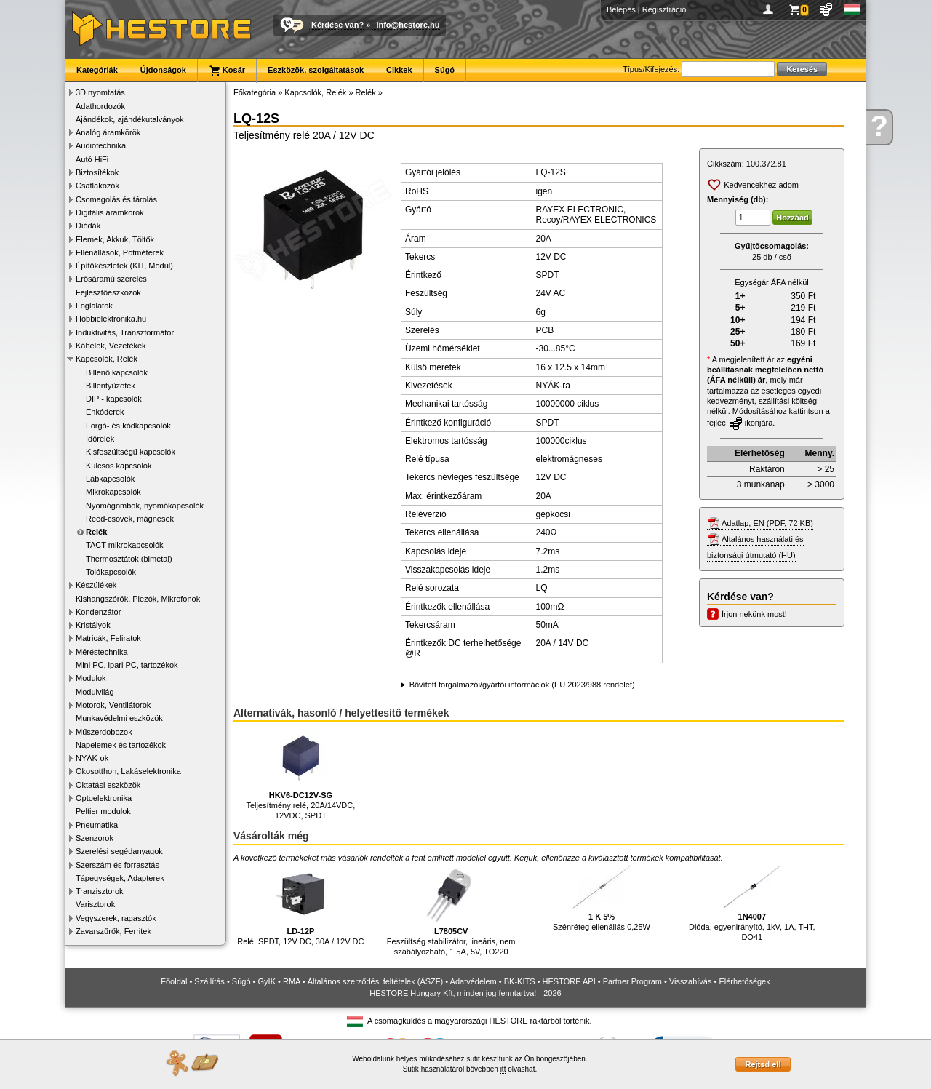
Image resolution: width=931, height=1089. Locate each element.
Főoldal (174, 981)
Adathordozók (100, 106)
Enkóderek (105, 411)
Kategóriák (97, 69)
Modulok (91, 678)
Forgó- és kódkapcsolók (128, 425)
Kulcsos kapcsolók (119, 465)
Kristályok (93, 625)
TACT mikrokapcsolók (125, 544)
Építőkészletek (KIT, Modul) (124, 265)
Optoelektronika (104, 798)
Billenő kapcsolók (117, 372)
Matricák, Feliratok (108, 638)
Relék (96, 531)
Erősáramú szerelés (111, 278)
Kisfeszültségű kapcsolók (130, 451)
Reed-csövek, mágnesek (130, 518)
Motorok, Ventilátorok (113, 705)
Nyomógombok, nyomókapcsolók (145, 505)
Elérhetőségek (744, 981)
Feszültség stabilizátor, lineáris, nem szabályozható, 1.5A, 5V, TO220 (451, 910)
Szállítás (209, 981)
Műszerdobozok (104, 731)
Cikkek (399, 69)
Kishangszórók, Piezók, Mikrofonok (138, 598)
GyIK (267, 981)
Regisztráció (664, 9)
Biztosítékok (97, 172)
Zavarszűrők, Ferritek (113, 931)
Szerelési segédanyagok (119, 851)
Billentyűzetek (110, 385)
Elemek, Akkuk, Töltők (115, 239)
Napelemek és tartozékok (121, 745)
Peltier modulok (103, 811)
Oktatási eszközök (108, 785)
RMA (291, 981)
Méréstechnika (102, 651)
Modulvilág (95, 691)
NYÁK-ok (92, 758)
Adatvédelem (473, 981)
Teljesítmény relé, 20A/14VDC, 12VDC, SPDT (301, 774)
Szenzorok (94, 838)
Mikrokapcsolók (113, 491)
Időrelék (100, 438)
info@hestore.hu (407, 24)
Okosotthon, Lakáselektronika (128, 771)
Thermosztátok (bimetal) (129, 558)
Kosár (227, 70)
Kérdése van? (337, 24)
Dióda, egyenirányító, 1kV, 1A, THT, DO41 (752, 903)
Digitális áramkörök (110, 212)
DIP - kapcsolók (114, 398)
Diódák (88, 225)
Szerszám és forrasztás (117, 865)
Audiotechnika (101, 145)
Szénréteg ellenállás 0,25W (601, 898)
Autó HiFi (92, 159)
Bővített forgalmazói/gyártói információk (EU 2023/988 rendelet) (522, 684)
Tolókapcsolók (111, 571)
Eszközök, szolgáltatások (316, 69)
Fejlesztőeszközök (108, 292)
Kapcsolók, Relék (106, 358)
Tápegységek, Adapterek (120, 878)
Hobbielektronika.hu (111, 318)
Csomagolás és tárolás (116, 199)
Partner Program (632, 981)
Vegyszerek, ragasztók (116, 918)
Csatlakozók (97, 185)
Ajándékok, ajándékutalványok (130, 119)
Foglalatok (94, 305)
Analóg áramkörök (108, 132)
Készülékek (96, 585)
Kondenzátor (98, 611)
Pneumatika (97, 825)
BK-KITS (519, 981)
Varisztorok (95, 904)
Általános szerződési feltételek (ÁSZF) (375, 981)
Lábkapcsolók (110, 478)
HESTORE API (569, 981)
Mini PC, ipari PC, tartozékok (127, 665)
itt (503, 1069)
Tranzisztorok (100, 891)
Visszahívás (690, 981)
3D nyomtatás (100, 92)
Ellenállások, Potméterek (120, 252)
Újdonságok (163, 69)
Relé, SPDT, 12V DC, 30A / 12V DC (300, 905)
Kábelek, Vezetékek (111, 345)
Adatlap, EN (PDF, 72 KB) (767, 523)
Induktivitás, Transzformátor (125, 332)
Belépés (621, 9)
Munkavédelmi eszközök (119, 718)
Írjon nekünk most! (754, 614)
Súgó (445, 69)
